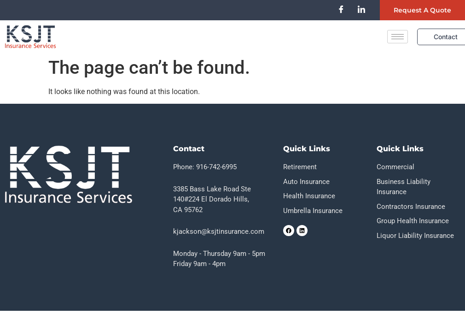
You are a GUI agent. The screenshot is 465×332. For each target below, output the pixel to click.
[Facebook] (341, 9)
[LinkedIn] (361, 9)
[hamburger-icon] (397, 36)
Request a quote (422, 10)
